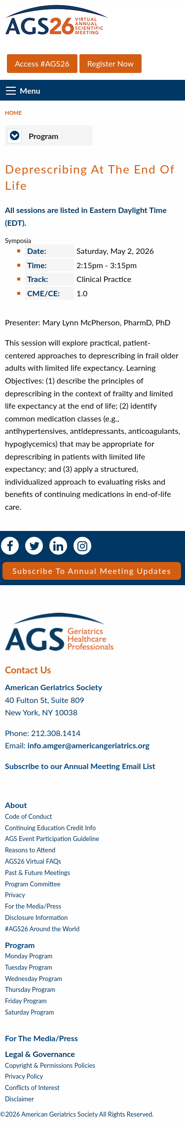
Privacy (15, 895)
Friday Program (26, 1001)
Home (13, 112)
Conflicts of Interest (32, 1088)
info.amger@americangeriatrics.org (88, 745)
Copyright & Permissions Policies (50, 1065)
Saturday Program (29, 1012)
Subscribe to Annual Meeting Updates (91, 570)
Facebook (10, 546)
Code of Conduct (28, 816)
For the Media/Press (33, 906)
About (16, 804)
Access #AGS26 (42, 63)
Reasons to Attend (30, 850)
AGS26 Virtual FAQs (33, 861)
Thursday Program (30, 989)
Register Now (110, 63)
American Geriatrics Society (53, 687)
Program (20, 944)
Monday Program (28, 956)
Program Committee (33, 884)
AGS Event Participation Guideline (52, 839)
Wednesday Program (33, 979)
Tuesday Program (28, 967)
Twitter (34, 546)
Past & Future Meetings (37, 873)
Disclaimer (19, 1099)
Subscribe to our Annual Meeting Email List (80, 766)
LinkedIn (58, 546)
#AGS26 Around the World (42, 929)
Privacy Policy (24, 1076)
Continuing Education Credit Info (50, 828)
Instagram (82, 546)
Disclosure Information (36, 917)
